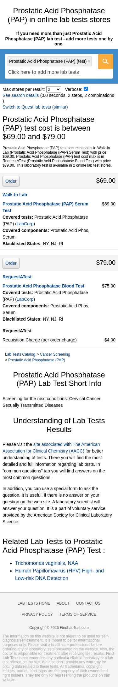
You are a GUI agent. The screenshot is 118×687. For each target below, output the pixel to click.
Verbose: (73, 89)
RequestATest (17, 276)
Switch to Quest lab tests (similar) (35, 107)
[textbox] (44, 72)
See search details (21, 95)
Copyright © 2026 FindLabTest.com (58, 627)
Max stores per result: (24, 89)
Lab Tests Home (34, 603)
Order (11, 181)
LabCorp (25, 223)
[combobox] (59, 66)
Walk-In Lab (15, 194)
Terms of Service (77, 614)
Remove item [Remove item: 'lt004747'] (89, 61)
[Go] (105, 61)
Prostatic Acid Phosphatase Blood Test (43, 285)
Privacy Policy (37, 614)
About (63, 603)
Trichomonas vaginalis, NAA (46, 563)
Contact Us (88, 603)
